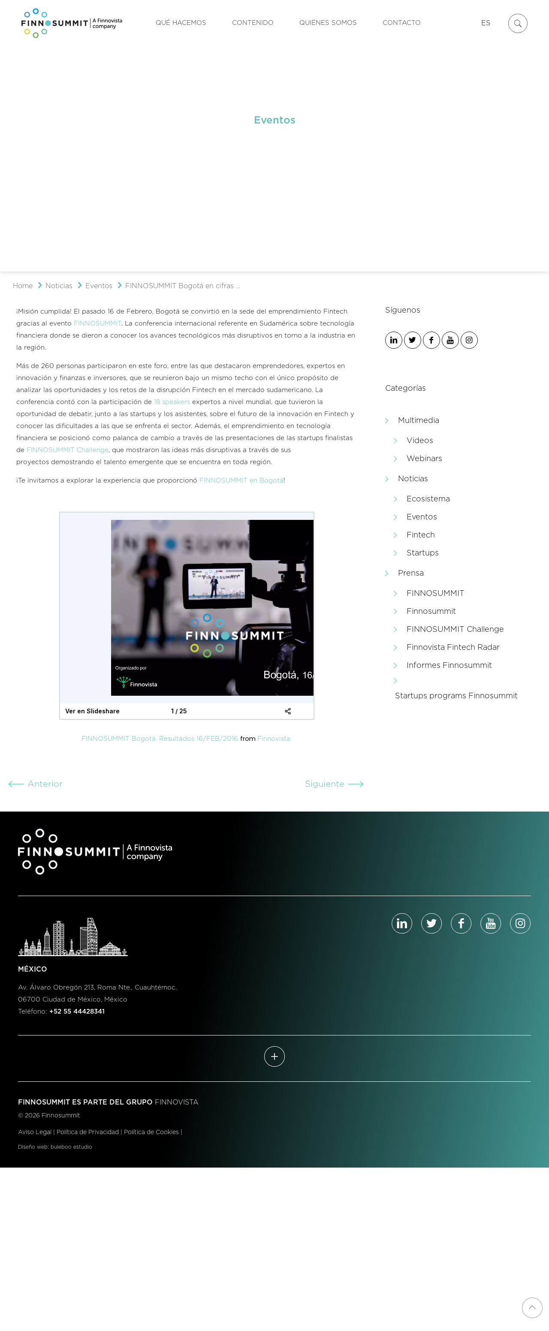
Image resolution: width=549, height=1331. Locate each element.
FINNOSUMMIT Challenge (68, 450)
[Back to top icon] (532, 1308)
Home (23, 286)
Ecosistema (428, 499)
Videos (420, 441)
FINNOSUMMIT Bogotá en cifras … (183, 286)
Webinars (424, 459)
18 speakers (172, 402)
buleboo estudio (71, 1147)
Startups (423, 553)
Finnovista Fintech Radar (453, 648)
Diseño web (33, 1147)
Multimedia (418, 421)
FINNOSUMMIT (97, 323)
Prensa (411, 573)
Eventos (98, 286)
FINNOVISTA (177, 1102)
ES (485, 23)
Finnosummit (431, 612)
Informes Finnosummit (449, 666)
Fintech (421, 535)
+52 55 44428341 (77, 1011)
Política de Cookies (151, 1132)
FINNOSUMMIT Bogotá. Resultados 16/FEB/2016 (159, 739)
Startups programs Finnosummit (456, 696)
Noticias (58, 286)
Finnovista (273, 739)
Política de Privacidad (88, 1132)
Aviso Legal (34, 1132)
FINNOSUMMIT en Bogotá (241, 480)
